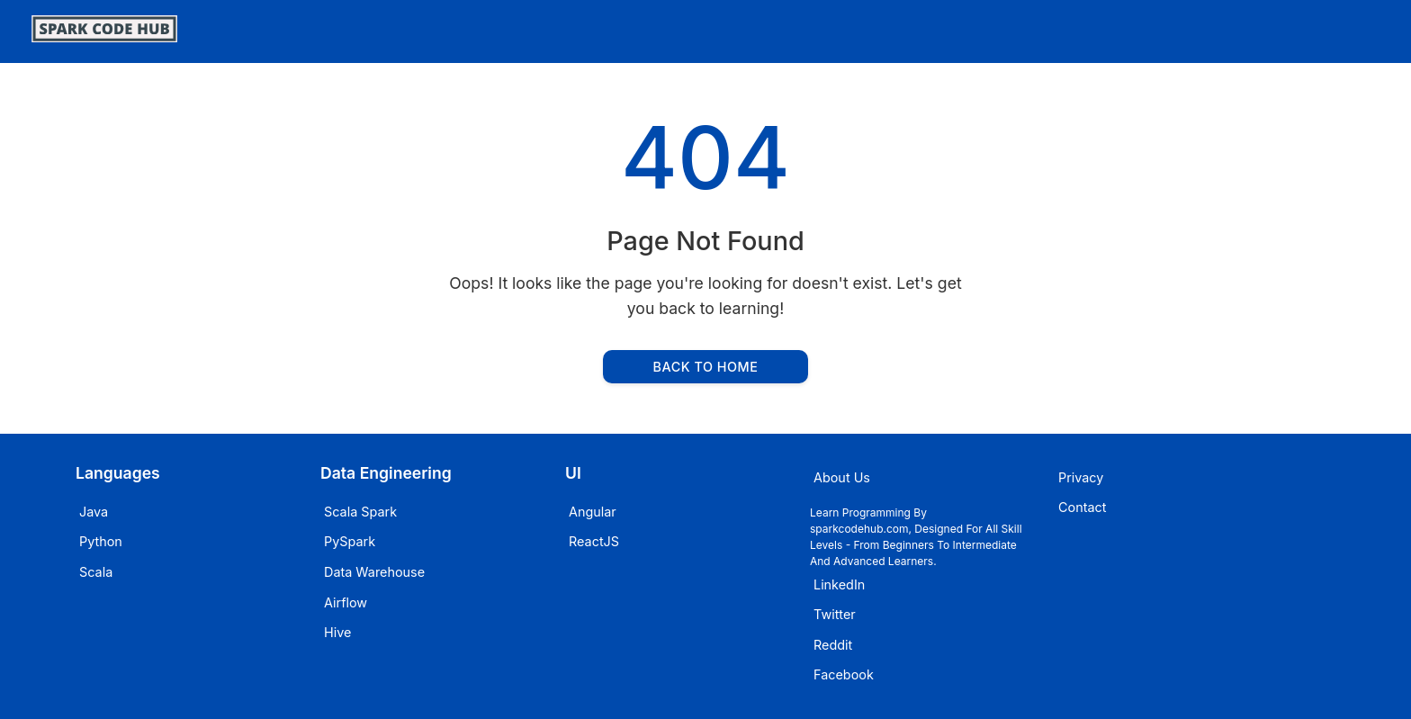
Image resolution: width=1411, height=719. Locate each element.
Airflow (345, 602)
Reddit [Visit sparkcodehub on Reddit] (832, 644)
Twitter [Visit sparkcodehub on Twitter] (834, 614)
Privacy (1080, 477)
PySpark (349, 541)
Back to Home (706, 366)
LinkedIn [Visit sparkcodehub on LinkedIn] (839, 584)
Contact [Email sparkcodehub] (1082, 507)
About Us (841, 477)
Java (93, 511)
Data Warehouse (374, 572)
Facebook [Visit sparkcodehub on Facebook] (843, 674)
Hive (337, 632)
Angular (592, 511)
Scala (95, 572)
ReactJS (594, 541)
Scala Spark (360, 511)
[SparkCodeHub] (104, 36)
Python (100, 541)
